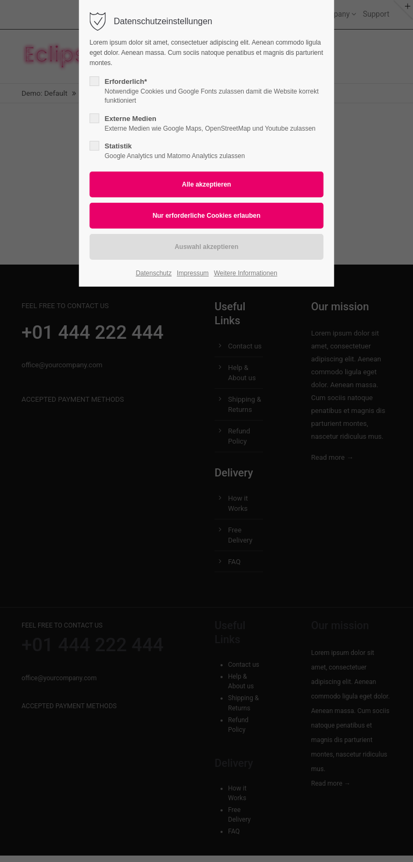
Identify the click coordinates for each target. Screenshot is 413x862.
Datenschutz (154, 273)
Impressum (193, 273)
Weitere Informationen (245, 273)
